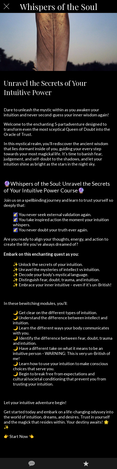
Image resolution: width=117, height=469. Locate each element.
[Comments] (31, 463)
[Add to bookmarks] (85, 463)
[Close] (6, 6)
